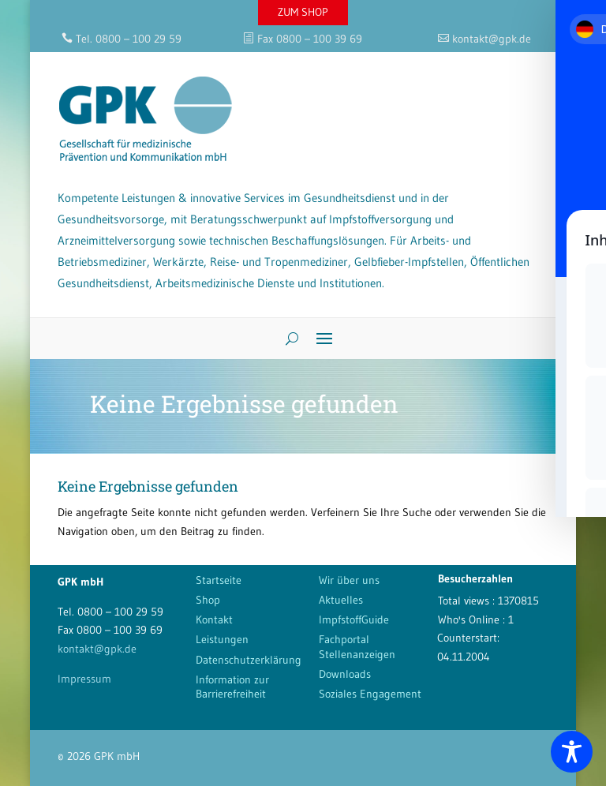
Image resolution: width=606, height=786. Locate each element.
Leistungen (222, 639)
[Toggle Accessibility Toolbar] (571, 751)
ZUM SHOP (303, 12)
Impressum (84, 679)
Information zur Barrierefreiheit (232, 686)
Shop (208, 600)
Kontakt (214, 619)
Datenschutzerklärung (248, 660)
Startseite (218, 580)
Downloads (345, 674)
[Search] (286, 338)
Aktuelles (341, 600)
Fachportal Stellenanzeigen (357, 646)
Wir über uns (349, 580)
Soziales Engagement (370, 694)
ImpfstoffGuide (354, 619)
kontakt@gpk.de (97, 649)
